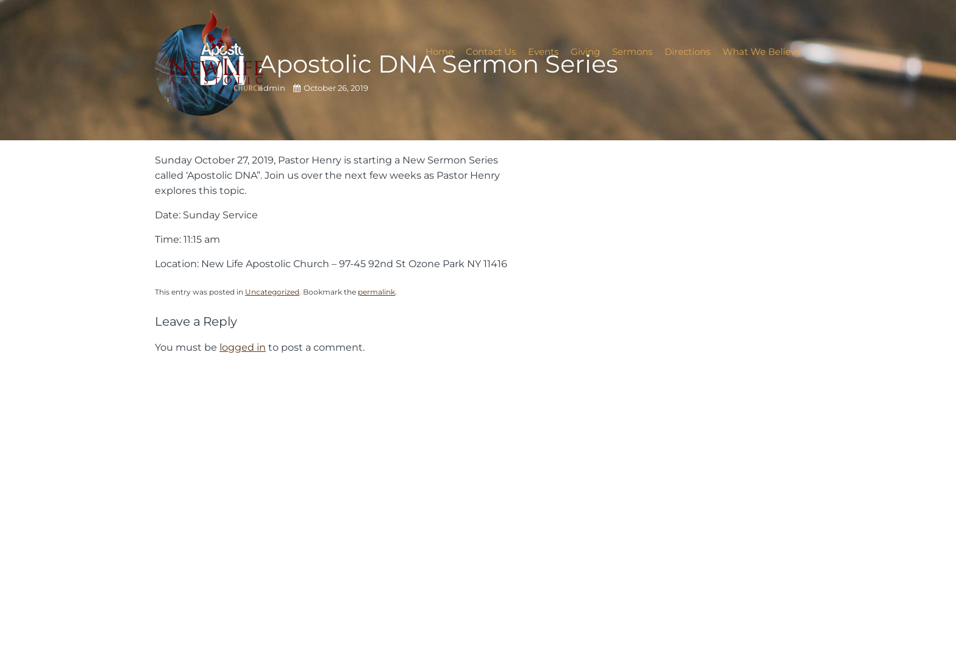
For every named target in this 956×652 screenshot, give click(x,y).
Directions (687, 51)
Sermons (632, 51)
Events (543, 51)
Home (440, 51)
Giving (585, 51)
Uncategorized (272, 291)
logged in (242, 347)
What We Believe (761, 51)
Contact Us (491, 51)
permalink (376, 291)
